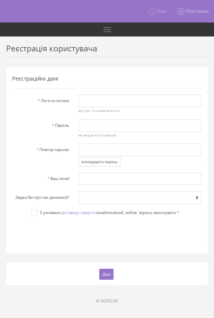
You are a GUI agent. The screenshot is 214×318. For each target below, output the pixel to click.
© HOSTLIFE (107, 301)
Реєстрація (193, 11)
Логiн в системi (53, 100)
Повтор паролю (52, 149)
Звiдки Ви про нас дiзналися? (42, 197)
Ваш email (58, 178)
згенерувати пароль (99, 161)
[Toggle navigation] (107, 29)
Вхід (157, 11)
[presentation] (107, 232)
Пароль (60, 125)
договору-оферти (77, 212)
